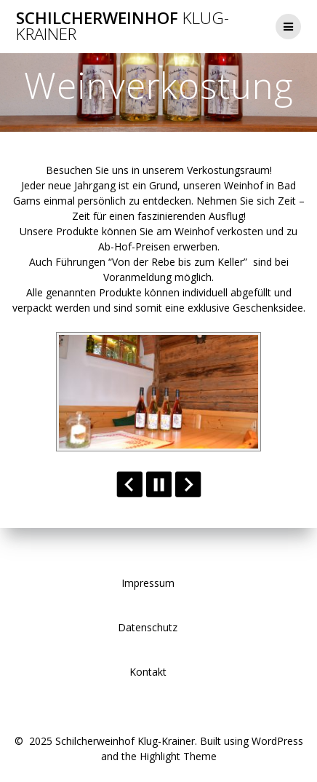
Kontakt (147, 672)
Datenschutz (147, 627)
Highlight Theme (178, 756)
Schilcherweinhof (122, 26)
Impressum (147, 583)
